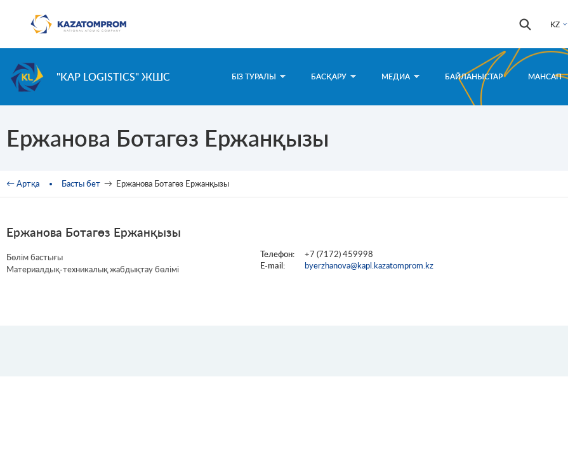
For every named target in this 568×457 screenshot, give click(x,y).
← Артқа (22, 183)
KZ (555, 24)
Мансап (545, 76)
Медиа (400, 76)
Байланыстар (474, 76)
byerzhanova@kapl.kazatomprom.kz (369, 265)
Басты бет (81, 183)
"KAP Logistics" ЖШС (113, 76)
